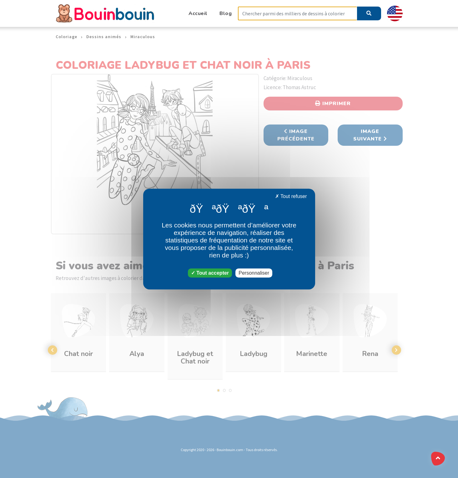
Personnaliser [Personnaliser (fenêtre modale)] (254, 273)
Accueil (198, 13)
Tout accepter (210, 273)
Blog (225, 13)
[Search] (297, 14)
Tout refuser (291, 196)
